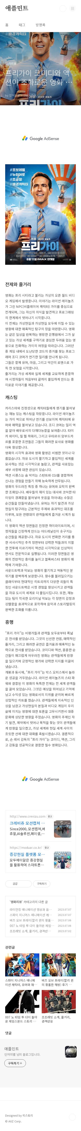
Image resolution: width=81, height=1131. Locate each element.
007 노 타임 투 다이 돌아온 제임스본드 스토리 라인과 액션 (32, 927)
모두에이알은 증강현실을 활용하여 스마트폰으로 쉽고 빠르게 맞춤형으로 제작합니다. (27, 862)
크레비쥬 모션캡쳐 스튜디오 (27, 823)
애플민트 (16, 9)
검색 (63, 8)
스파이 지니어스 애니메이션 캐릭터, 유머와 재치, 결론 (31, 917)
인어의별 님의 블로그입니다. (22, 1054)
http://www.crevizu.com (27, 816)
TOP (72, 1117)
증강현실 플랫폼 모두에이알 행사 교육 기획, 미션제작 (27, 854)
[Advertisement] (40, 138)
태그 (22, 24)
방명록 (40, 24)
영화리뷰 (16, 902)
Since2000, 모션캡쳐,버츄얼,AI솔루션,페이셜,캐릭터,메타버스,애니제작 (27, 831)
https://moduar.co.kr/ (26, 847)
